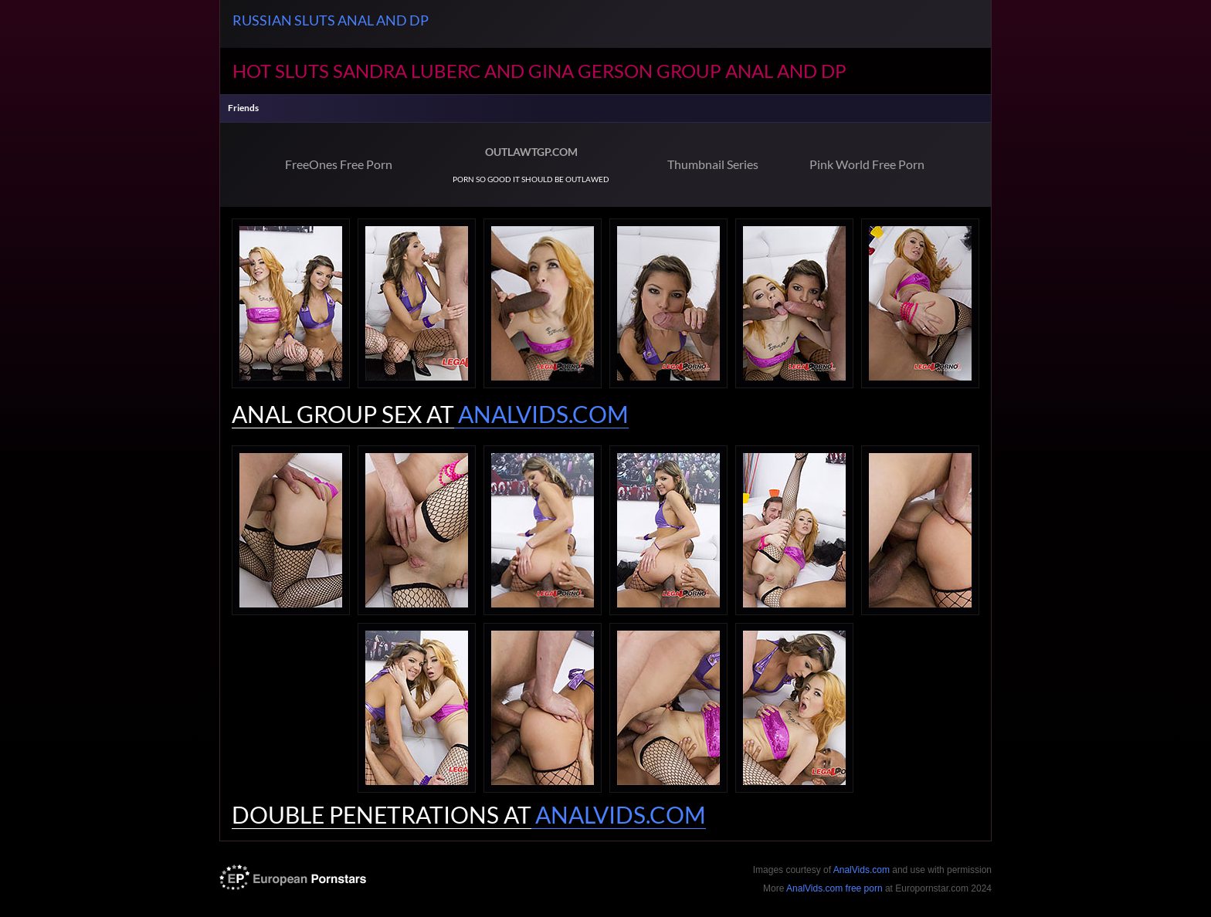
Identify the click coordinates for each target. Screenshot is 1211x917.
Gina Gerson (590, 70)
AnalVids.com (861, 870)
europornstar (292, 877)
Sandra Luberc (406, 70)
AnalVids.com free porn (834, 888)
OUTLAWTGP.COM (531, 151)
